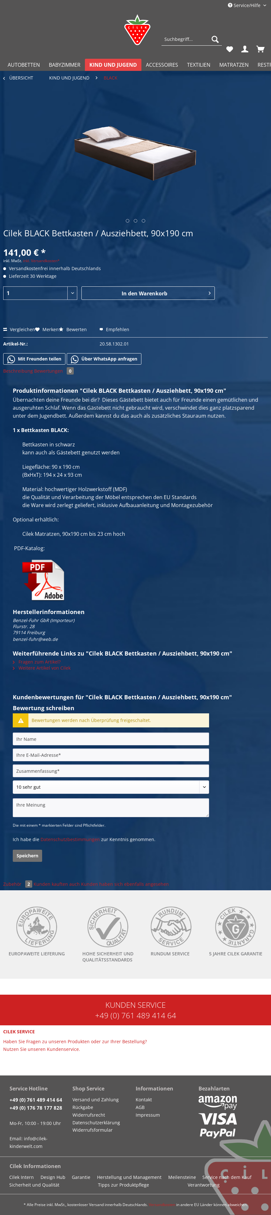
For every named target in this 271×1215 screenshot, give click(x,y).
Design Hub (53, 1177)
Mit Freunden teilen (34, 359)
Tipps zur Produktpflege (123, 1185)
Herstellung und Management (129, 1177)
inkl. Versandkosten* (41, 260)
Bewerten (73, 329)
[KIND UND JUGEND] (113, 65)
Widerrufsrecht (88, 1115)
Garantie (81, 1177)
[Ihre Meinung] (111, 807)
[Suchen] (215, 39)
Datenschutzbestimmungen (70, 839)
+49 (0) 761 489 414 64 (135, 1015)
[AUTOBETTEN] (23, 65)
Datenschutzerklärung (96, 1123)
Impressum (148, 1115)
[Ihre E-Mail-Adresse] (111, 754)
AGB (140, 1107)
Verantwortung (204, 1185)
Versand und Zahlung (95, 1100)
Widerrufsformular (92, 1130)
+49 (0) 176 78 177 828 (36, 1108)
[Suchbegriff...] (192, 39)
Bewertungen (54, 371)
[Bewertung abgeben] (111, 787)
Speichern (27, 856)
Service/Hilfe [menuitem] (245, 5)
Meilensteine (182, 1177)
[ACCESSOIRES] (162, 65)
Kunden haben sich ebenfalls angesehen (125, 884)
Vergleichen (19, 329)
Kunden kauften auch (57, 884)
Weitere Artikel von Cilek (42, 668)
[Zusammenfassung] (111, 770)
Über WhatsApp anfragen (104, 359)
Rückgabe (82, 1107)
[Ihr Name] (111, 739)
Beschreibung (18, 371)
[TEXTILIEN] (199, 65)
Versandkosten (162, 1204)
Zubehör (18, 884)
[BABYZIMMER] (64, 65)
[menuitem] (192, 42)
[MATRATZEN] (234, 65)
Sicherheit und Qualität (34, 1185)
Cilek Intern (21, 1177)
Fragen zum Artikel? (37, 662)
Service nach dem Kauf (227, 1177)
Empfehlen (114, 329)
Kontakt (144, 1100)
